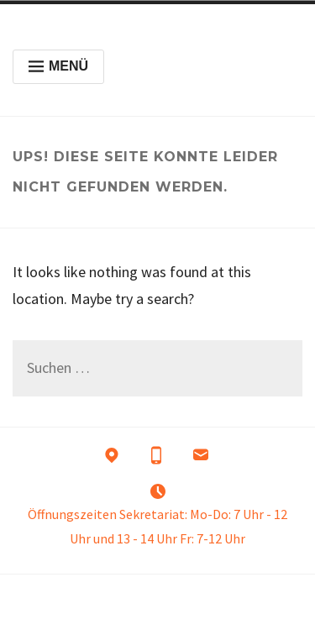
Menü (58, 66)
